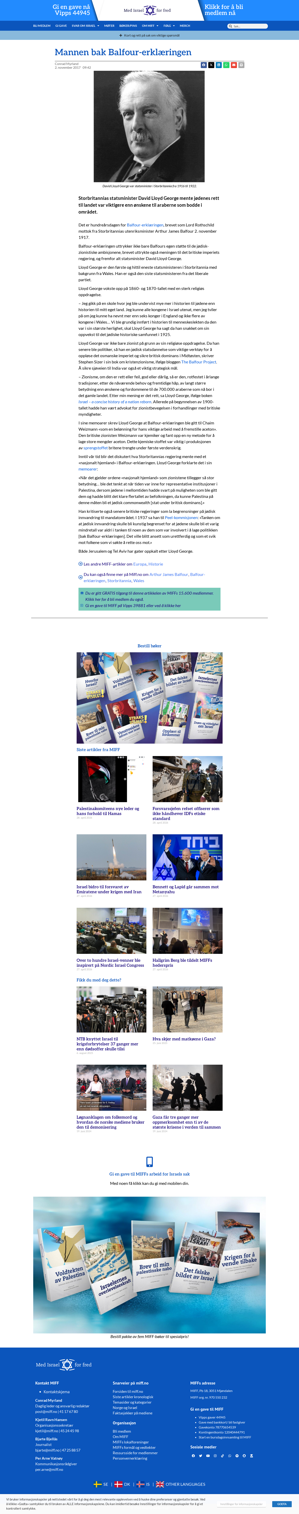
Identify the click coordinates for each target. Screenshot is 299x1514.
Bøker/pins (128, 25)
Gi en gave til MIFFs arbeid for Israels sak (149, 1174)
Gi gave (61, 25)
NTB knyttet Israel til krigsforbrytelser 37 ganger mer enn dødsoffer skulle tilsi (107, 1044)
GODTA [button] (282, 1504)
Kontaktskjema (57, 1391)
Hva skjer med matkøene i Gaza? (184, 1039)
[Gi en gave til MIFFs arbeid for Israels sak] (149, 1162)
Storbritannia (119, 580)
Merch (185, 25)
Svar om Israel (85, 25)
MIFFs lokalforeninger (131, 1442)
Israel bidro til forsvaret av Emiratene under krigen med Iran (109, 889)
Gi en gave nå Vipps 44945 (71, 10)
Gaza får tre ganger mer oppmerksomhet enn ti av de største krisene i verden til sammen (187, 1122)
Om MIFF (150, 25)
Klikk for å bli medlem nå (224, 10)
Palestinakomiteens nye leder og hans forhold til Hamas (108, 811)
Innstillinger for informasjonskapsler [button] (241, 1504)
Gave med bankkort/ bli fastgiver (222, 1422)
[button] (211, 65)
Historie (155, 563)
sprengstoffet (95, 447)
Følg (169, 25)
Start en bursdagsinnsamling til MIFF (225, 1437)
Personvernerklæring (130, 1458)
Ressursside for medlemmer (135, 1452)
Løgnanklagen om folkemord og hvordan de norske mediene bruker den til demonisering (111, 1122)
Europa (139, 563)
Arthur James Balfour (169, 574)
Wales (138, 580)
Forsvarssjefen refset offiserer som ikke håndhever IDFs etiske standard (186, 813)
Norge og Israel (125, 1407)
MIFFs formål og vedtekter (134, 1447)
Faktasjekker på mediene (132, 1413)
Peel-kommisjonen (181, 517)
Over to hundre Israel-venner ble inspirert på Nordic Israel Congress (110, 963)
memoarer (87, 468)
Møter (109, 25)
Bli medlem (41, 25)
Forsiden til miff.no (128, 1391)
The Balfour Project (198, 361)
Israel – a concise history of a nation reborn (114, 401)
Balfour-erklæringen (145, 224)
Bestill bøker (150, 646)
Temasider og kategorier (132, 1402)
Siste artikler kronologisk (133, 1396)
